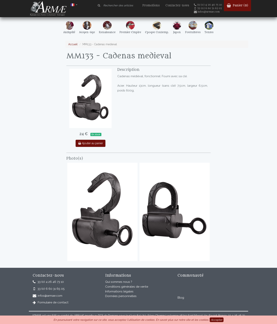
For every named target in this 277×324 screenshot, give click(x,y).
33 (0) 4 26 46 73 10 (208, 4)
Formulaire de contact (53, 302)
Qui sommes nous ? (118, 282)
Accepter (216, 319)
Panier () (237, 5)
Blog (181, 297)
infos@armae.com (207, 11)
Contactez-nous (177, 5)
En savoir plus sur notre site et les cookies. (182, 319)
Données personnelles (121, 296)
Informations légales (119, 291)
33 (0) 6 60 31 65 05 (208, 8)
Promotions (151, 5)
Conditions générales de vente (126, 286)
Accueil (73, 44)
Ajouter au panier (90, 143)
